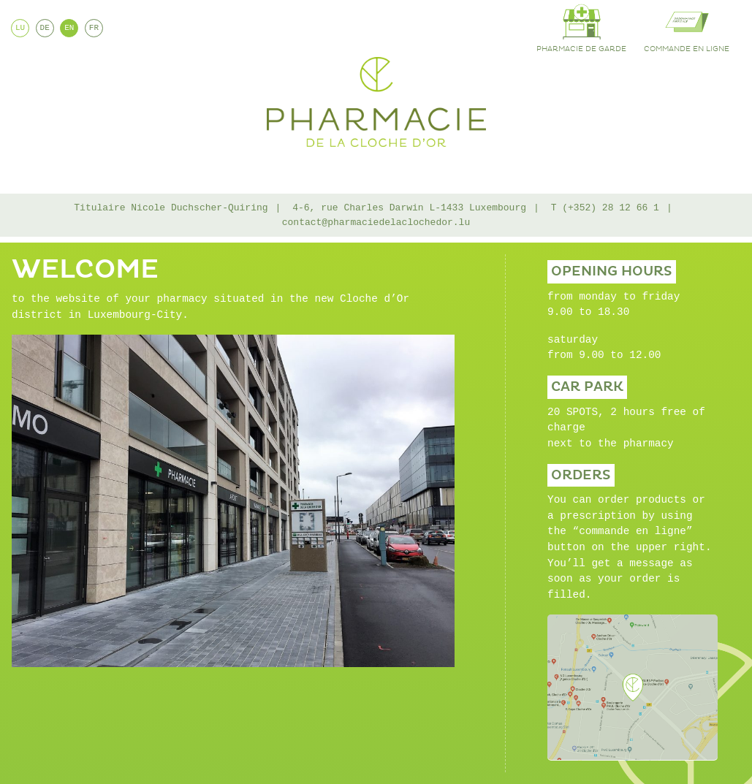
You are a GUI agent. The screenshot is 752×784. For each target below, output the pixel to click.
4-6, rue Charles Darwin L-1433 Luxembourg (409, 207)
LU (20, 27)
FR (94, 27)
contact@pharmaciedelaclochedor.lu (376, 222)
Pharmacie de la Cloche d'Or (376, 102)
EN (69, 27)
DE (45, 27)
